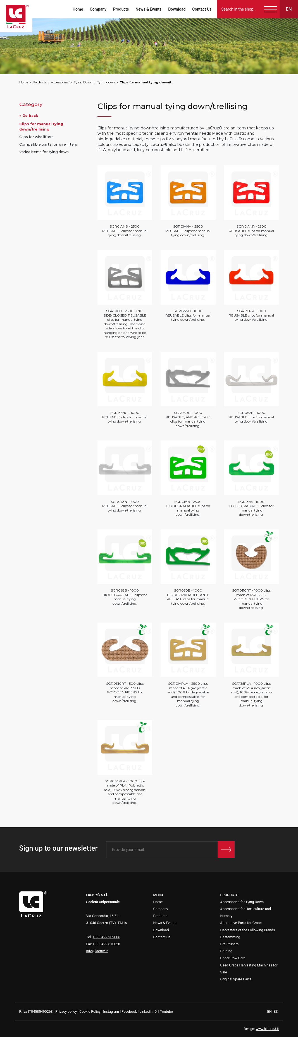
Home (77, 9)
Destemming (230, 937)
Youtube (166, 1011)
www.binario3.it (267, 1029)
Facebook (129, 1011)
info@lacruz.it (97, 951)
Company (97, 9)
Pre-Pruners (229, 944)
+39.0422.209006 (106, 937)
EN (270, 1011)
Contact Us (201, 9)
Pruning (226, 951)
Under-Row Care (232, 958)
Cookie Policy (90, 1011)
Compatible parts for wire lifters (48, 144)
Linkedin (145, 1011)
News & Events (148, 9)
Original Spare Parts (235, 979)
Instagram (111, 1011)
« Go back (28, 116)
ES (276, 1011)
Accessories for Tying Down (71, 82)
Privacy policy (66, 1011)
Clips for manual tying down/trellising (147, 82)
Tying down (106, 82)
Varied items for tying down (44, 152)
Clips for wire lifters (36, 137)
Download (176, 9)
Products (120, 9)
